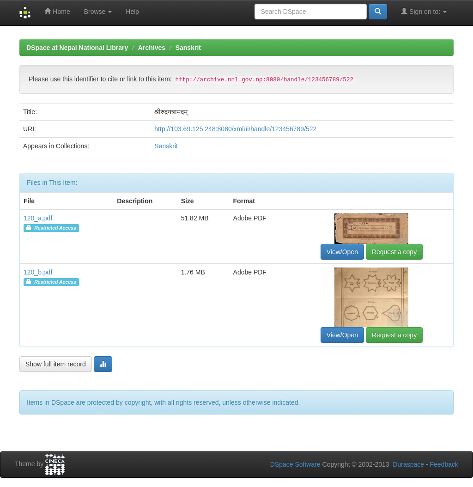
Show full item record (55, 364)
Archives (151, 47)
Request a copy (394, 252)
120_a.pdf (38, 218)
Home (57, 11)
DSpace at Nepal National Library (77, 47)
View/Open (342, 252)
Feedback (444, 464)
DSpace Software (295, 464)
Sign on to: (424, 11)
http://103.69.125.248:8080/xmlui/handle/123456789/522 (235, 129)
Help (132, 11)
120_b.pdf (38, 272)
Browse (98, 11)
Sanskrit (188, 47)
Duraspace (408, 464)
